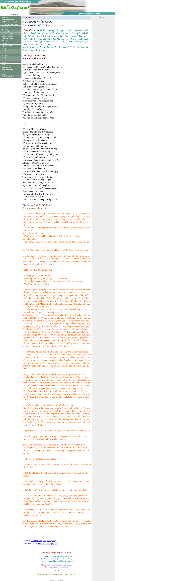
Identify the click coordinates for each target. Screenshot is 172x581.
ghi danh (105, 17)
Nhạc (3, 65)
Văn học (4, 43)
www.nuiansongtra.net (47, 543)
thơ (5, 50)
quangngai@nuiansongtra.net (62, 565)
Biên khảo (4, 27)
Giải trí (3, 62)
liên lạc (89, 14)
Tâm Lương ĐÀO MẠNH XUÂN (35, 25)
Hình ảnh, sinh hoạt (7, 19)
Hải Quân (4, 29)
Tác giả (3, 74)
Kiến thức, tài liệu (7, 36)
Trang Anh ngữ (6, 67)
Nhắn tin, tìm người (7, 76)
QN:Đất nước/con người (9, 22)
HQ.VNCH (7, 31)
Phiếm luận (5, 41)
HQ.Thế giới (8, 34)
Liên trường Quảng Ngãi (9, 24)
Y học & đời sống (7, 38)
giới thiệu (82, 14)
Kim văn (4, 55)
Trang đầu (4, 17)
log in (100, 17)
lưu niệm (96, 14)
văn (5, 53)
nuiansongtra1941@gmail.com (59, 567)
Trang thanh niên (7, 69)
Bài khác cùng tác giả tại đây (43, 540)
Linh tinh (4, 72)
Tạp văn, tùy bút (6, 46)
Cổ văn (3, 48)
